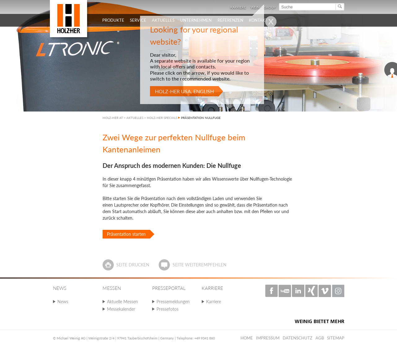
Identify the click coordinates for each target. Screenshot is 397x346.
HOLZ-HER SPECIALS (162, 118)
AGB (319, 337)
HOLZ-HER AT (113, 118)
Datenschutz (297, 337)
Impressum (268, 337)
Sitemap (335, 337)
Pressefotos (168, 309)
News (62, 301)
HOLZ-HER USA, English (184, 91)
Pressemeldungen (173, 301)
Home (246, 337)
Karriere (213, 301)
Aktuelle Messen (122, 301)
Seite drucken (132, 264)
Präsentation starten (126, 234)
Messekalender (121, 309)
